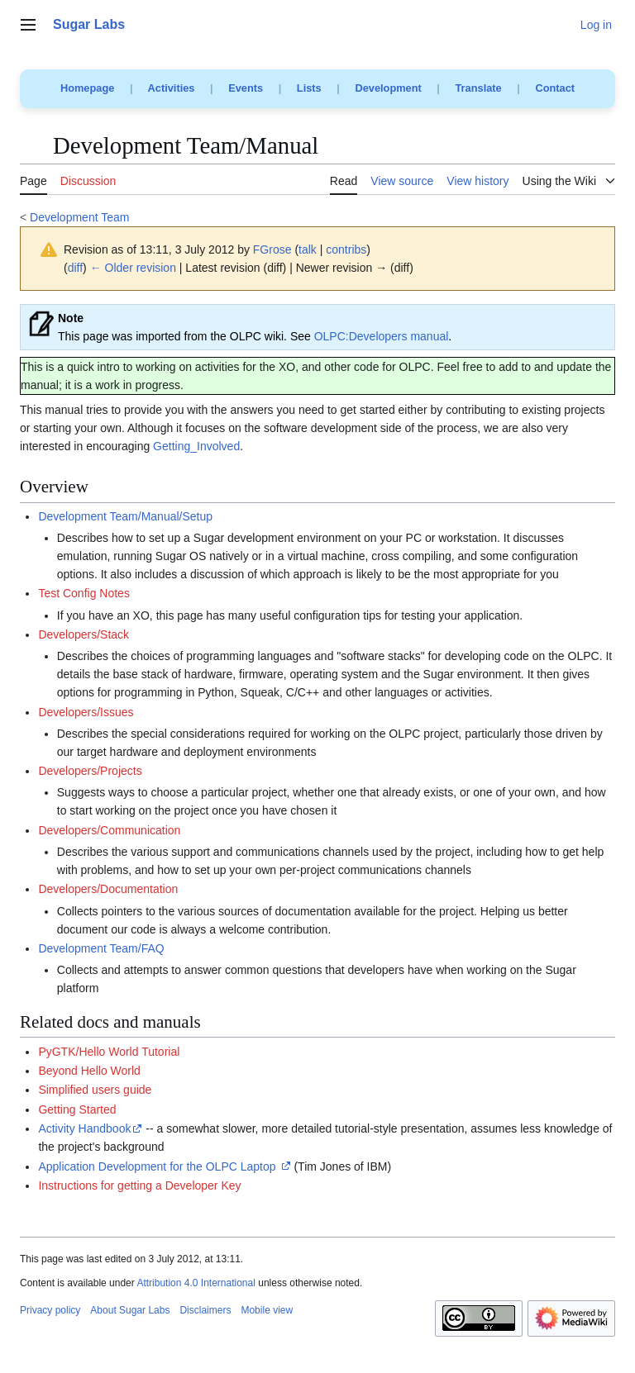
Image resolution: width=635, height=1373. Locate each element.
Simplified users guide (94, 1089)
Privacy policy (50, 1310)
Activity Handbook (84, 1128)
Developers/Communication (109, 830)
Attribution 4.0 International (195, 1283)
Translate (479, 88)
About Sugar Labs (129, 1310)
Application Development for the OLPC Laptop (156, 1166)
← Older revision (133, 267)
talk (307, 249)
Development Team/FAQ (101, 948)
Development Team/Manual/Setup (125, 516)
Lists (309, 88)
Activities (171, 88)
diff (75, 267)
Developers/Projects (89, 770)
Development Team (79, 217)
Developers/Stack (83, 634)
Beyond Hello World (89, 1070)
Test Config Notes (84, 593)
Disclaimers (205, 1310)
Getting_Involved (196, 446)
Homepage (87, 88)
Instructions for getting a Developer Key (139, 1185)
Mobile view (267, 1310)
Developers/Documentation (108, 889)
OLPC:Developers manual (381, 336)
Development (388, 88)
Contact (555, 88)
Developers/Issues (85, 712)
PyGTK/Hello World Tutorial (108, 1051)
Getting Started (77, 1109)
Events (245, 88)
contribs (346, 249)
